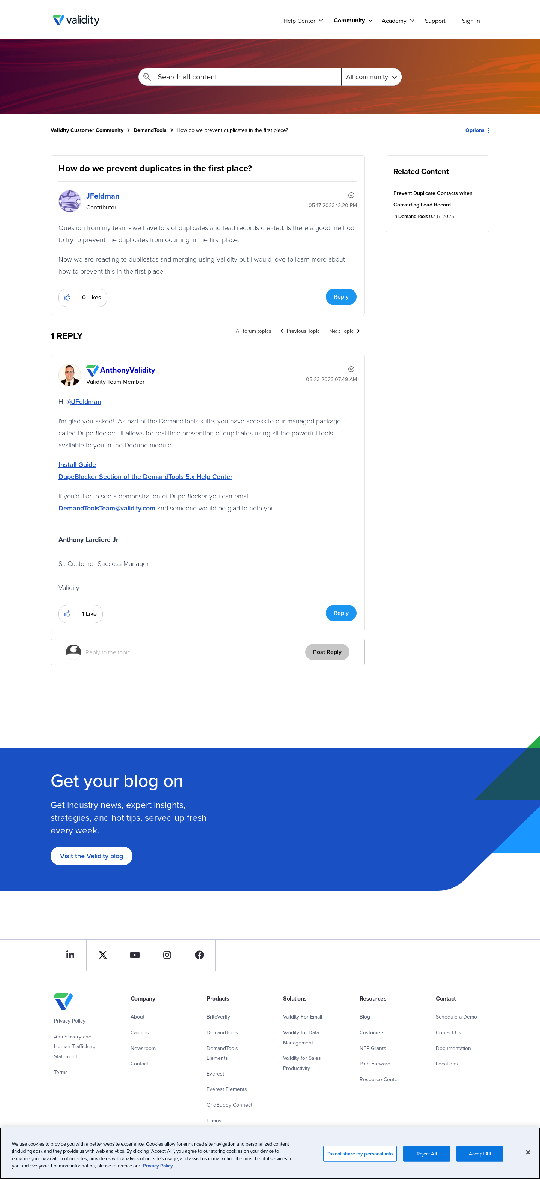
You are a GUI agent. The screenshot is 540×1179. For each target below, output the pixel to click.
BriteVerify (218, 1016)
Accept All (480, 1157)
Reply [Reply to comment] (341, 613)
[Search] (239, 77)
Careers (139, 1032)
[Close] (528, 1156)
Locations (447, 1063)
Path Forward (375, 1063)
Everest (215, 1073)
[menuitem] (350, 20)
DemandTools (150, 130)
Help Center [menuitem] (299, 20)
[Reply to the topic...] (195, 652)
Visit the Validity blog (91, 855)
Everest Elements (227, 1089)
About (137, 1016)
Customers (372, 1032)
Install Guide (77, 464)
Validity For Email (302, 1016)
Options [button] (474, 130)
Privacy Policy (70, 1021)
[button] (67, 298)
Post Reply (327, 652)
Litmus (214, 1120)
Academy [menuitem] (394, 20)
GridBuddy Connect (229, 1105)
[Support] (321, 20)
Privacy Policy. (158, 1169)
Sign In (471, 20)
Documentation (453, 1048)
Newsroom (143, 1048)
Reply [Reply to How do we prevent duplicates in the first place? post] (341, 296)
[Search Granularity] (371, 77)
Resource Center (379, 1079)
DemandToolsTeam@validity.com (106, 508)
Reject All (427, 1157)
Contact (139, 1063)
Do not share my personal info (360, 1157)
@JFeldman (84, 401)
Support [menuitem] (435, 20)
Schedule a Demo (456, 1016)
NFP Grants (373, 1048)
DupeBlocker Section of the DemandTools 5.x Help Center (145, 476)
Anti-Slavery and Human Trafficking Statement (75, 1046)
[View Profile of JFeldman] (103, 195)
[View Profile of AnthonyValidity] (127, 369)
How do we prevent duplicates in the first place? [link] (232, 130)
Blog (365, 1016)
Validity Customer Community (75, 20)
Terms (61, 1072)
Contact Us (448, 1032)
